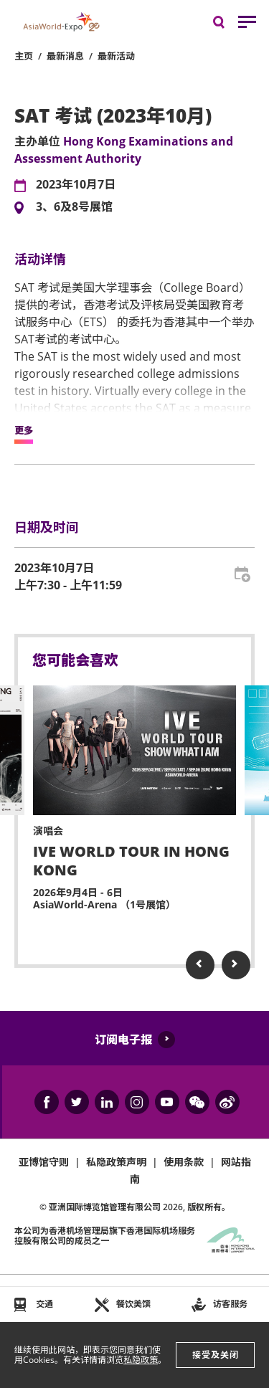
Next (236, 965)
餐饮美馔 (133, 1304)
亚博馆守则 (44, 1162)
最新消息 (65, 55)
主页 (23, 55)
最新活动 (116, 55)
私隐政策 (140, 1360)
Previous (200, 965)
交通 (44, 1304)
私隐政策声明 (116, 1162)
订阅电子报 (123, 1039)
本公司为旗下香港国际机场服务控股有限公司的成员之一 (104, 1236)
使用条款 (184, 1162)
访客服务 (230, 1304)
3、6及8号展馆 (74, 207)
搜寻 (229, 25)
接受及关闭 (215, 1355)
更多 (23, 431)
